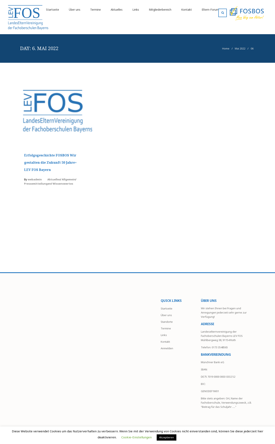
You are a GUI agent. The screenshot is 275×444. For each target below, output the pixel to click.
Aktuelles (53, 179)
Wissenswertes (63, 183)
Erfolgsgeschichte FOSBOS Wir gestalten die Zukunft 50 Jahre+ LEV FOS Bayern (50, 162)
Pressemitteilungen (37, 183)
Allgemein (68, 179)
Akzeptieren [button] (166, 437)
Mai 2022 (240, 48)
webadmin (35, 179)
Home (225, 48)
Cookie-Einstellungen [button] (136, 437)
